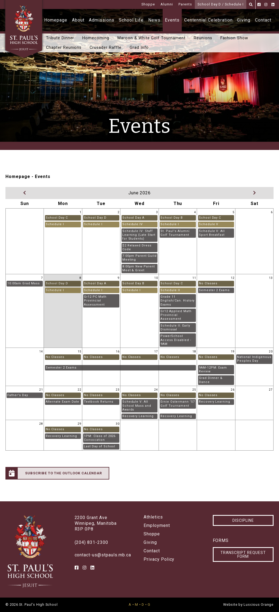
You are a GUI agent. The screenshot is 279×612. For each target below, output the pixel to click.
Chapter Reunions (63, 47)
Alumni (166, 4)
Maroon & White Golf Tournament (151, 38)
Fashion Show (234, 38)
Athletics (153, 517)
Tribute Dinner (60, 38)
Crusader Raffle (105, 47)
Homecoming (95, 38)
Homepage (55, 20)
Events (172, 20)
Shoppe (148, 4)
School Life (131, 20)
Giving (243, 20)
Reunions (203, 38)
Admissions (101, 20)
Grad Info (139, 47)
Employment (157, 525)
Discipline (243, 520)
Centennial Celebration (208, 20)
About (78, 20)
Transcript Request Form (243, 554)
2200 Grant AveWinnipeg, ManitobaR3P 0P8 (96, 523)
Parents (185, 4)
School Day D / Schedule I (221, 4)
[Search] (250, 4)
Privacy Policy (159, 559)
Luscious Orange (259, 604)
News (154, 20)
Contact (263, 20)
